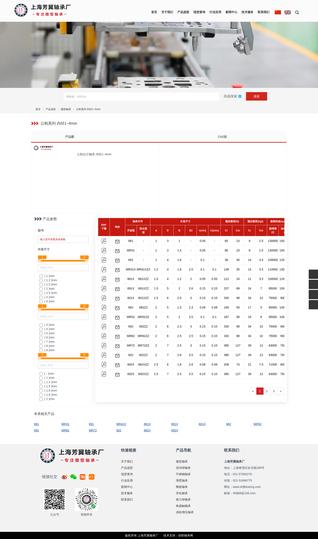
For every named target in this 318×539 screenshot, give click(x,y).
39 (249, 345)
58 (238, 317)
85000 (273, 288)
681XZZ (143, 279)
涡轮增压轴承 (185, 512)
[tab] (94, 136)
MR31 (131, 250)
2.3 (191, 307)
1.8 (179, 269)
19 (249, 317)
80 (226, 241)
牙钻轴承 (182, 493)
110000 (273, 269)
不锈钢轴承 (183, 474)
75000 (273, 298)
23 (238, 241)
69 (238, 288)
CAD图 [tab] (222, 136)
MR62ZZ (143, 336)
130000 (273, 241)
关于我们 (167, 12)
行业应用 (215, 12)
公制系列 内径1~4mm (88, 109)
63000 (273, 345)
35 (238, 260)
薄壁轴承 (182, 480)
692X (130, 374)
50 (238, 307)
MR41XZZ (143, 269)
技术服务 (247, 12)
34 (249, 298)
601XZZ (143, 298)
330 (226, 298)
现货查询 (199, 12)
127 (237, 345)
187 (226, 317)
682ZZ (143, 307)
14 (249, 260)
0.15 (202, 288)
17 (249, 307)
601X (130, 298)
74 (238, 364)
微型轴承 (66, 109)
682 (130, 307)
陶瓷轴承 (182, 487)
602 (130, 355)
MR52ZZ (143, 317)
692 (130, 326)
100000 (273, 260)
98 (238, 298)
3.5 (261, 260)
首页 (154, 12)
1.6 (179, 260)
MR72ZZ (143, 345)
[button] (295, 12)
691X (130, 288)
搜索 (257, 96)
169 (226, 307)
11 (249, 279)
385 (226, 345)
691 (130, 260)
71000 (273, 364)
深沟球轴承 (183, 467)
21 (249, 364)
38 (226, 260)
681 (130, 241)
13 (261, 345)
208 (226, 364)
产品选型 (183, 12)
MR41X (131, 269)
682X (130, 364)
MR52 (131, 317)
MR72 (131, 345)
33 (238, 279)
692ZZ (143, 326)
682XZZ (143, 364)
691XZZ (143, 288)
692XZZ (143, 374)
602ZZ (143, 355)
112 (226, 279)
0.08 (202, 307)
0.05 (202, 241)
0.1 (203, 260)
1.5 (179, 250)
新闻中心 (231, 12)
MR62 (131, 336)
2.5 (261, 241)
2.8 (179, 355)
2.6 (191, 288)
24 (249, 288)
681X (130, 279)
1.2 (156, 269)
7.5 (261, 364)
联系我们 (263, 12)
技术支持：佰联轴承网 (178, 535)
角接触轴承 (183, 506)
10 (261, 298)
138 (226, 269)
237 (226, 288)
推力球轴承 (183, 499)
